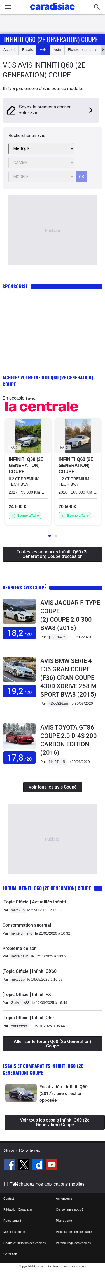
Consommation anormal (27, 925)
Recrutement (12, 1220)
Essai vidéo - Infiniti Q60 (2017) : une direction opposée (63, 1093)
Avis (43, 50)
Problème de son (20, 948)
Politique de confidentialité (74, 1231)
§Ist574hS (57, 761)
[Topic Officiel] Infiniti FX (27, 994)
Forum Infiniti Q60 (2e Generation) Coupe (47, 887)
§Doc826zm (58, 703)
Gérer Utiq (10, 1254)
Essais (27, 50)
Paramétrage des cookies (73, 1243)
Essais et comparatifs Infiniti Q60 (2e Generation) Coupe (43, 1069)
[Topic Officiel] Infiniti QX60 (30, 971)
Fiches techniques (82, 50)
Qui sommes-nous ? (69, 1209)
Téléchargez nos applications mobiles (47, 1184)
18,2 (19, 633)
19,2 (19, 691)
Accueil (9, 50)
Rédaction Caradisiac (18, 1209)
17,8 (19, 758)
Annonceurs (64, 1198)
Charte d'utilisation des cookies (24, 1243)
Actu (57, 50)
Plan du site (64, 1220)
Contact (8, 1198)
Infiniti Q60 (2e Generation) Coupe (51, 39)
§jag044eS (57, 637)
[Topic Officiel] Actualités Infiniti (34, 902)
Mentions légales (15, 1231)
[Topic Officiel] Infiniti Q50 (28, 1017)
